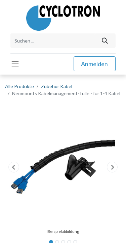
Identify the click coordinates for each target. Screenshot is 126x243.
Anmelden (94, 64)
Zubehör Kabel (56, 86)
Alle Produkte (19, 86)
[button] (14, 167)
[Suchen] (105, 40)
